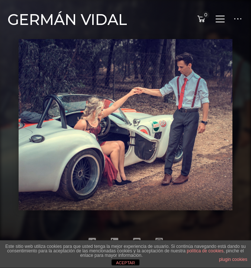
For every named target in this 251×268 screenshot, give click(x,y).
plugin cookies (233, 259)
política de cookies (205, 250)
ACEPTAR (125, 263)
